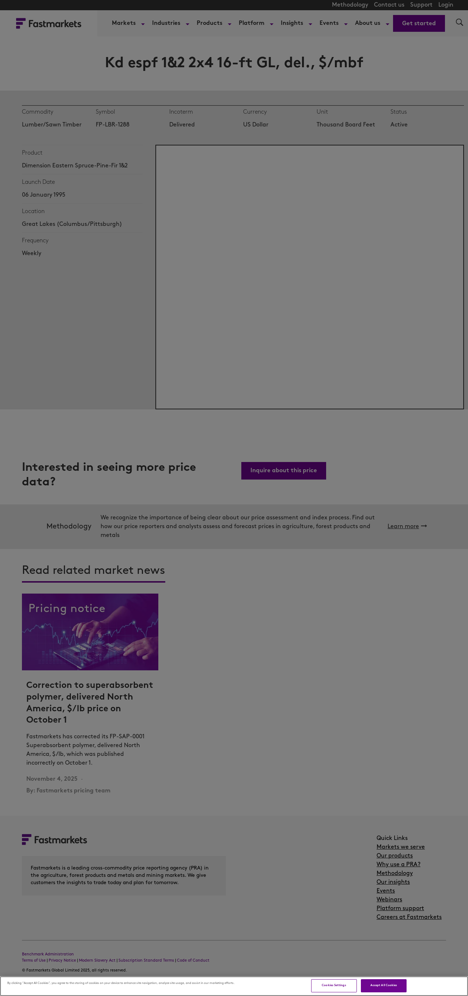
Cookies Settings (334, 985)
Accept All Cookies (383, 985)
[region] (234, 986)
